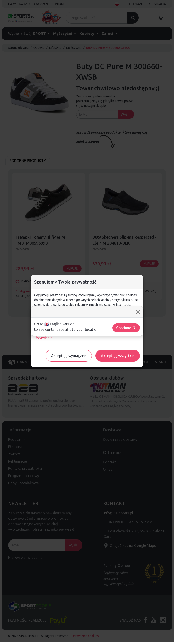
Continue (126, 328)
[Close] (138, 312)
